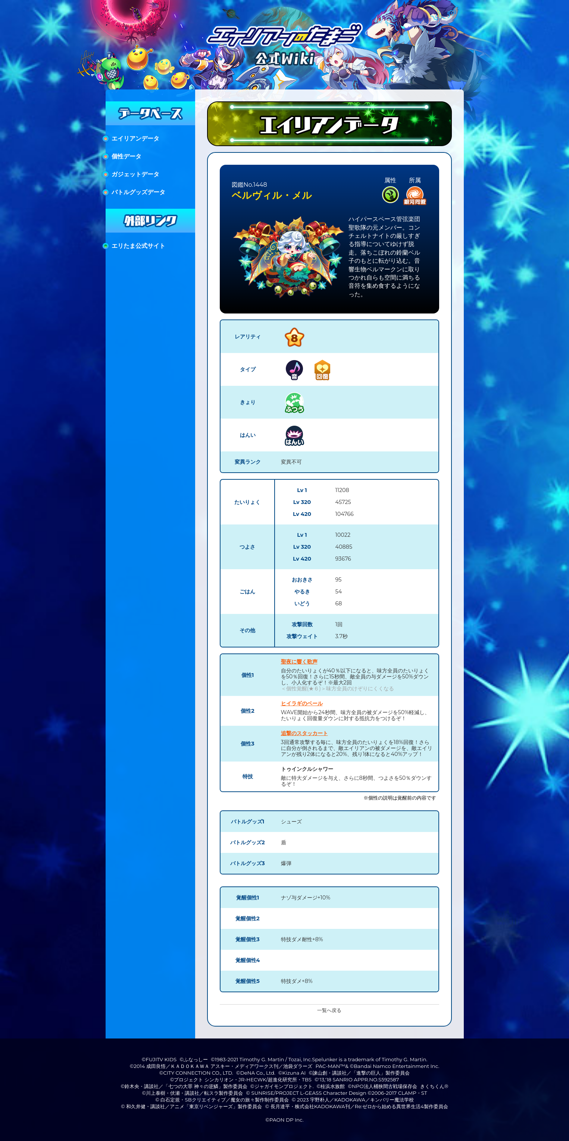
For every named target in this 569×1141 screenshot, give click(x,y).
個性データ (126, 156)
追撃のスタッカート (304, 733)
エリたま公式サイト (138, 245)
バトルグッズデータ (138, 192)
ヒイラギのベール (302, 703)
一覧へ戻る (329, 1010)
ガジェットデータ (135, 174)
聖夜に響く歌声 (299, 661)
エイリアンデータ (135, 138)
